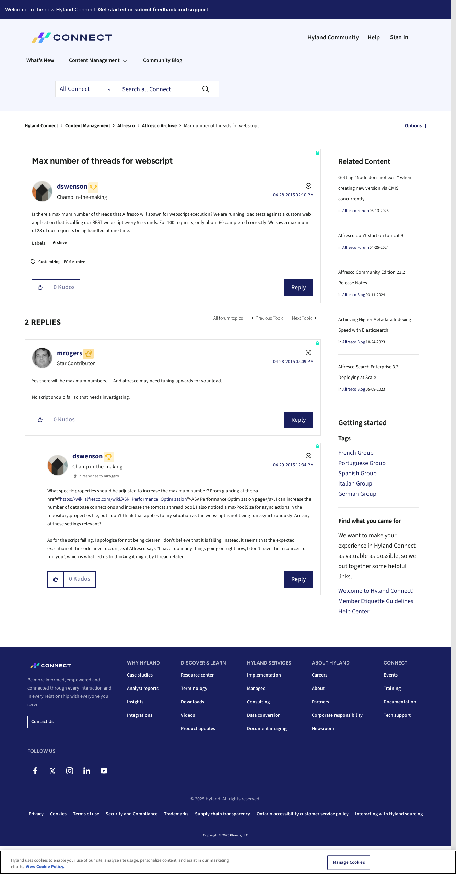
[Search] (167, 89)
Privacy (36, 814)
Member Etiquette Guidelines (375, 601)
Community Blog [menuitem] (162, 60)
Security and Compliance (131, 814)
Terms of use (86, 814)
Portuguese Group (362, 463)
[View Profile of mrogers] (69, 353)
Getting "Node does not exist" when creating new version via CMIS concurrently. (374, 188)
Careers (319, 675)
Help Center (353, 611)
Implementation (264, 675)
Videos (188, 715)
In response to (98, 476)
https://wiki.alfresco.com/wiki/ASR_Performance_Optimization (123, 499)
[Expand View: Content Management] (124, 60)
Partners (320, 701)
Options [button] (413, 125)
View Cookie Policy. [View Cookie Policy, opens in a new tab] (45, 870)
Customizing (49, 262)
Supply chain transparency (222, 814)
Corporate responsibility (337, 715)
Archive (60, 243)
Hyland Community (333, 37)
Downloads (192, 701)
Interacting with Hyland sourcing (389, 814)
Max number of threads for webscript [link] (221, 125)
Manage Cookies (349, 865)
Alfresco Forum (355, 211)
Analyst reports (143, 688)
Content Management (87, 125)
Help (373, 37)
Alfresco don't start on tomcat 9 (370, 235)
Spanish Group (357, 473)
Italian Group (355, 483)
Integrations (139, 715)
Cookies (58, 814)
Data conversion (264, 715)
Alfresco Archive (159, 125)
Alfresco (126, 125)
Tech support (397, 715)
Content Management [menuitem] (94, 60)
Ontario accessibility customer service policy (303, 814)
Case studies (140, 675)
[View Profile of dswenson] (72, 186)
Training (392, 688)
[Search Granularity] (85, 89)
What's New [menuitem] (40, 60)
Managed (256, 688)
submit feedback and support (171, 9)
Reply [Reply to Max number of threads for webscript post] (298, 287)
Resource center (197, 675)
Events (391, 675)
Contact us (42, 721)
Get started (112, 9)
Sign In (399, 37)
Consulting (258, 701)
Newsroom (323, 728)
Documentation (400, 701)
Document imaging (267, 728)
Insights (135, 701)
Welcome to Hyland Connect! (376, 591)
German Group (357, 494)
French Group (356, 452)
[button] (40, 288)
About (318, 688)
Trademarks (176, 814)
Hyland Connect (41, 125)
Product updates (198, 728)
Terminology (194, 688)
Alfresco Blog (353, 295)
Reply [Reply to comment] (298, 420)
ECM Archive (74, 262)
